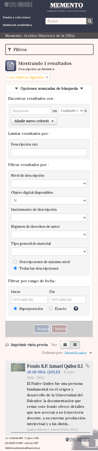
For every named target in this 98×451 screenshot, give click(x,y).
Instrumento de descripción (34, 209)
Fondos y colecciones (16, 17)
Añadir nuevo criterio (34, 121)
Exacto (57, 309)
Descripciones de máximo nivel (42, 262)
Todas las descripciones (36, 268)
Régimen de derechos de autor (35, 226)
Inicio (15, 291)
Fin (52, 291)
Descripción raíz (24, 144)
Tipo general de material (31, 243)
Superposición (28, 309)
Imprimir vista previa (26, 344)
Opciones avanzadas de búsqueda (49, 88)
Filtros (17, 49)
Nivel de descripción (27, 175)
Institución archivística (17, 25)
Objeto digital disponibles (32, 192)
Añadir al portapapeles (87, 366)
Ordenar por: (52, 352)
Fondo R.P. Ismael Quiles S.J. (55, 366)
